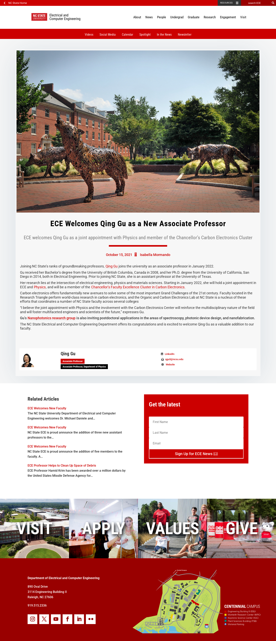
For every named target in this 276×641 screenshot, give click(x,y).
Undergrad (176, 17)
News (149, 17)
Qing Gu (112, 266)
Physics (40, 287)
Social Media (108, 34)
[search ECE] (255, 3)
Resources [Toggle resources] (226, 3)
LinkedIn (169, 354)
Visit (243, 17)
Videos (89, 34)
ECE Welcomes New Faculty (47, 408)
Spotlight (145, 34)
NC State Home (17, 2)
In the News (164, 34)
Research (210, 17)
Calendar (127, 34)
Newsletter (184, 34)
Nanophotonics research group (51, 318)
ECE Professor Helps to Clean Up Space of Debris (62, 465)
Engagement (228, 17)
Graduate (193, 17)
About (137, 17)
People (161, 17)
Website (170, 364)
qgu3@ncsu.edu (174, 359)
